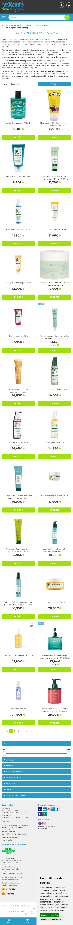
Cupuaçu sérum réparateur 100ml (55, 389)
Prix (6, 744)
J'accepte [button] (45, 915)
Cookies (5, 871)
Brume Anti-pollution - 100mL (18, 229)
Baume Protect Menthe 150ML (18, 176)
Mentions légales (8, 867)
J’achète (18, 137)
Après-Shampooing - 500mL (18, 123)
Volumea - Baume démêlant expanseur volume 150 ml (18, 550)
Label (7, 789)
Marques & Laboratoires (47, 826)
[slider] (4, 753)
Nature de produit (13, 771)
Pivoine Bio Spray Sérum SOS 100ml (18, 443)
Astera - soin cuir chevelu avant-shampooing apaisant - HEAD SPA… (55, 656)
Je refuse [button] (54, 915)
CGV (3, 865)
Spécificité (9, 783)
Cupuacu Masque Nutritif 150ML (54, 496)
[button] (18, 84)
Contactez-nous (8, 858)
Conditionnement (13, 777)
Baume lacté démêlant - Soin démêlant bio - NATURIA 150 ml (54, 177)
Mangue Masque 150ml (55, 602)
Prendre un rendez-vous (11, 860)
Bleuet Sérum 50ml (18, 709)
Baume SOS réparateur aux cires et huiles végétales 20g (55, 284)
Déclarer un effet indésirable (13, 863)
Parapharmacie (17, 25)
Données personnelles (10, 869)
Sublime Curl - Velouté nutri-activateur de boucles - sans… (55, 550)
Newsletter (42, 828)
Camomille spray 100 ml (55, 442)
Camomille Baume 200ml (55, 229)
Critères (8, 760)
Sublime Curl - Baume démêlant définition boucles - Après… (18, 497)
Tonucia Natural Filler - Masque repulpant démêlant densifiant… (55, 710)
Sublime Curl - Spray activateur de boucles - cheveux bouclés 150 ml (18, 603)
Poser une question (9, 838)
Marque (8, 765)
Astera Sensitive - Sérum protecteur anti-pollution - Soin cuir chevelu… (55, 337)
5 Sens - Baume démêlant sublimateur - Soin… (18, 390)
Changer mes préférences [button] (51, 919)
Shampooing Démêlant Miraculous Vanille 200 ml (54, 124)
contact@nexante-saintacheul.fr (14, 834)
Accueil (5, 25)
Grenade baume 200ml (18, 336)
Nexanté (20, 911)
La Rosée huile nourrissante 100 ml (18, 655)
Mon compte (7, 840)
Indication (17, 795)
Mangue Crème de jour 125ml (18, 283)
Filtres (54, 84)
